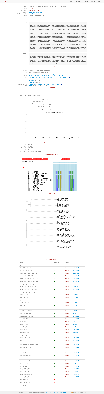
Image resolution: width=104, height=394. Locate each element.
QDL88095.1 (76, 368)
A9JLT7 (57, 74)
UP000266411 (57, 79)
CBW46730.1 (32, 13)
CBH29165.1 (76, 318)
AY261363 (38, 77)
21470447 (38, 75)
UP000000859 (41, 79)
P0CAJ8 (31, 74)
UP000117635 (49, 79)
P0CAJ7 (36, 74)
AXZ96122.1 (76, 286)
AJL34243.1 (75, 326)
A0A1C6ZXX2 (42, 74)
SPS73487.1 (76, 308)
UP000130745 (65, 79)
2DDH (30, 85)
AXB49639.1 (76, 300)
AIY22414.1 (75, 335)
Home (71, 1)
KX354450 (50, 77)
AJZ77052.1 (56, 77)
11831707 (55, 75)
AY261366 (32, 77)
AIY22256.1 (75, 332)
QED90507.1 (76, 374)
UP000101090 (72, 79)
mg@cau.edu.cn (57, 392)
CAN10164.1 (76, 267)
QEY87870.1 (76, 376)
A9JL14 (48, 74)
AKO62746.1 (76, 265)
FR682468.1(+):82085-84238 (36, 12)
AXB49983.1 (76, 305)
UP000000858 (33, 79)
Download (93, 1)
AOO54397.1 (64, 77)
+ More (61, 74)
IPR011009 (31, 80)
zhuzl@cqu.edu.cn (49, 392)
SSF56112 (31, 82)
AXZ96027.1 (76, 284)
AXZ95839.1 (76, 273)
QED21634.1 (76, 371)
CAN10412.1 (76, 316)
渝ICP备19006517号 (65, 392)
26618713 (49, 75)
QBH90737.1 (76, 366)
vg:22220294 (31, 90)
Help (99, 1)
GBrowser (78, 1)
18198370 (32, 75)
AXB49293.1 (76, 294)
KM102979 (44, 77)
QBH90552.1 (76, 363)
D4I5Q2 (53, 74)
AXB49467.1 (76, 297)
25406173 (43, 75)
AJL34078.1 (75, 324)
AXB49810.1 (76, 302)
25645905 (61, 75)
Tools (85, 1)
